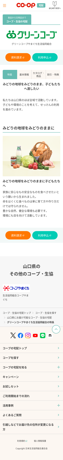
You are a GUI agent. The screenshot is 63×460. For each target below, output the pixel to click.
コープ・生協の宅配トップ (17, 312)
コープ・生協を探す (45, 312)
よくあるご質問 (12, 415)
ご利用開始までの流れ (16, 396)
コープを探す (11, 358)
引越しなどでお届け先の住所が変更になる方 (28, 426)
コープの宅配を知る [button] (15, 367)
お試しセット (11, 386)
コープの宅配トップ (15, 348)
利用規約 (22, 440)
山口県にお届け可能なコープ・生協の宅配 (29, 317)
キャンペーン (11, 377)
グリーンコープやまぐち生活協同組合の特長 (30, 322)
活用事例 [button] (8, 405)
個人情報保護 (40, 440)
